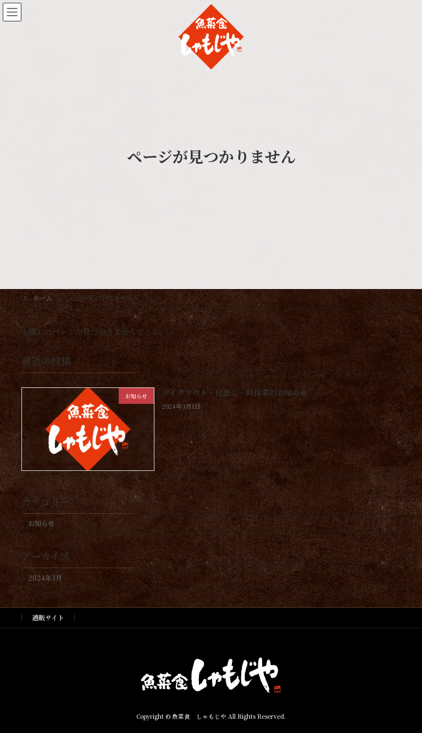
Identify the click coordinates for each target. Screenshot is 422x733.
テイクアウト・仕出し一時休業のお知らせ (235, 392)
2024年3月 (45, 577)
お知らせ (41, 523)
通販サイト (48, 617)
